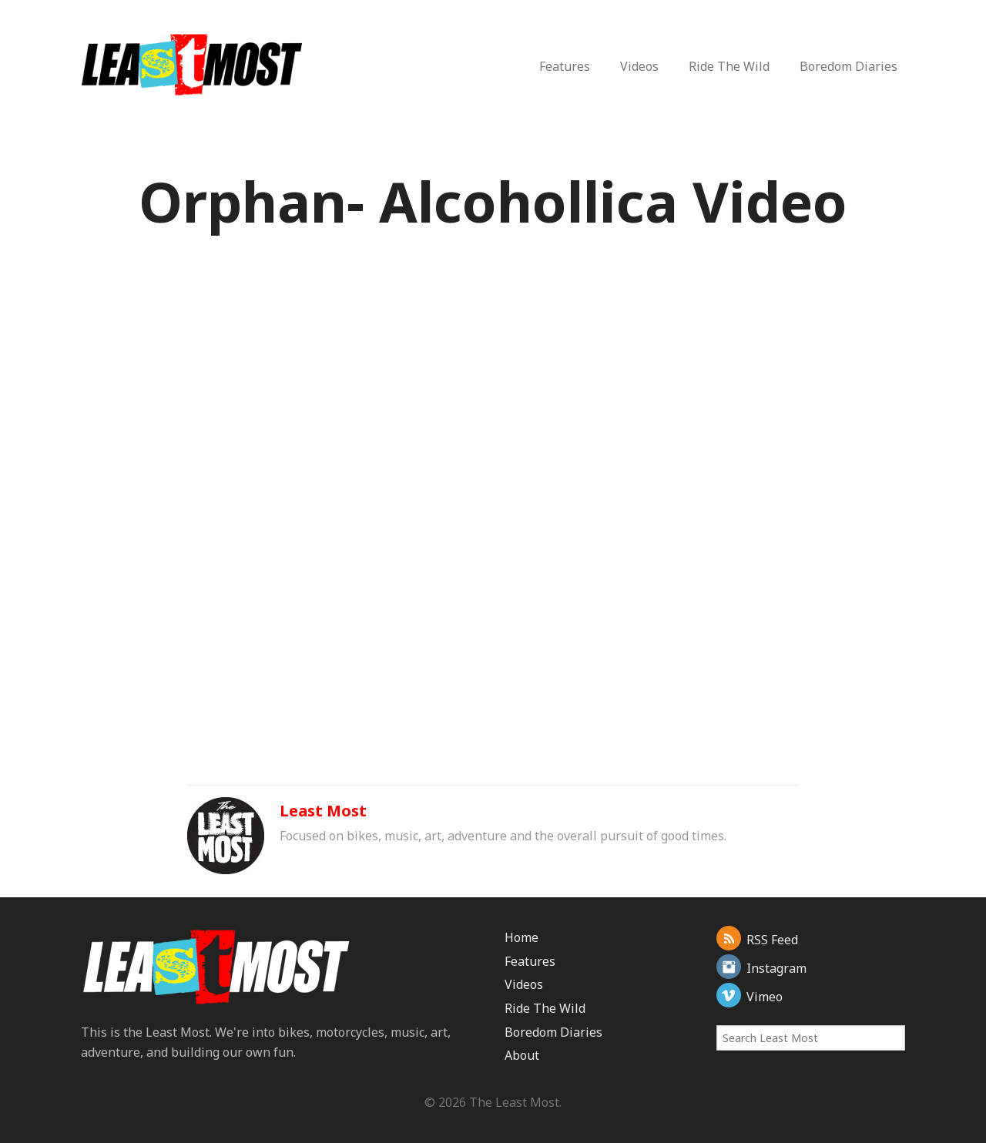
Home (521, 937)
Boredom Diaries (848, 66)
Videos (639, 66)
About (522, 1055)
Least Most (323, 810)
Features (564, 66)
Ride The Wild (729, 66)
